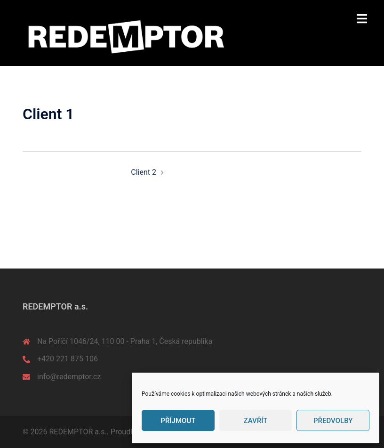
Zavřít (256, 420)
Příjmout (177, 420)
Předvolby (332, 420)
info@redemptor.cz (69, 376)
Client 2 (143, 172)
